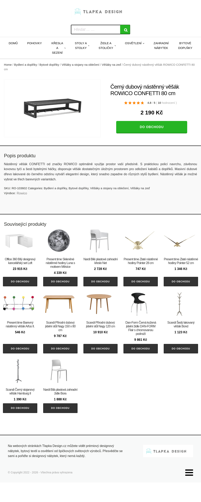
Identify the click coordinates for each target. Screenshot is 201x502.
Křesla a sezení (57, 47)
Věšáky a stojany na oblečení (80, 64)
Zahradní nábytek (161, 45)
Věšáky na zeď (111, 64)
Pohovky (34, 43)
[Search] (125, 29)
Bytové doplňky (185, 45)
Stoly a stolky (81, 45)
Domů (13, 43)
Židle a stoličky (106, 45)
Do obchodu (152, 127)
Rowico (22, 193)
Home (8, 64)
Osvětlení (133, 43)
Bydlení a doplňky (25, 64)
